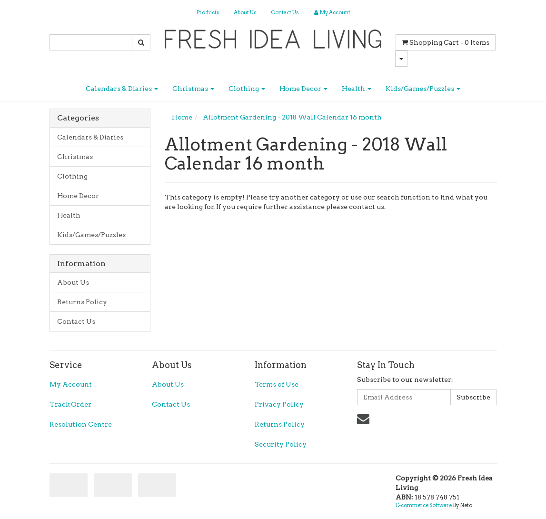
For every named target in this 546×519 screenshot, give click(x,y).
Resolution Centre (81, 424)
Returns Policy (82, 302)
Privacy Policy (279, 404)
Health (356, 88)
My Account (71, 384)
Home (182, 117)
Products (207, 12)
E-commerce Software (424, 505)
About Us (245, 12)
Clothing (246, 88)
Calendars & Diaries (122, 88)
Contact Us (285, 12)
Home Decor (303, 88)
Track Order (70, 404)
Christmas (193, 88)
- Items (445, 42)
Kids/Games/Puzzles (423, 88)
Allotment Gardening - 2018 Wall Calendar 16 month (292, 117)
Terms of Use (276, 384)
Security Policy (281, 444)
